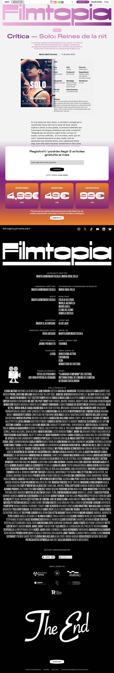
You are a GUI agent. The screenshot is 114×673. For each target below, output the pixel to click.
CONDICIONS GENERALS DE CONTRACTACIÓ (74, 669)
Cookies (46, 669)
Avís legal (55, 669)
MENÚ (7, 3)
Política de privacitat (33, 669)
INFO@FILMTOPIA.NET (17, 229)
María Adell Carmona (48, 54)
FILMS (57, 30)
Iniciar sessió (63, 175)
